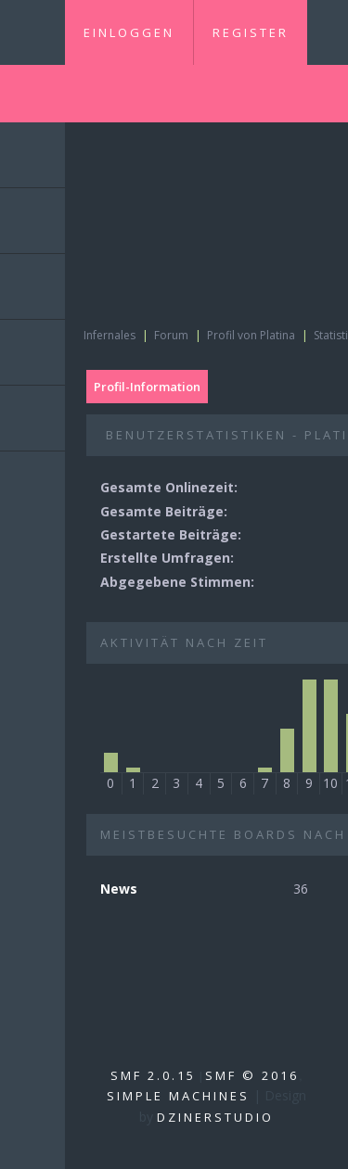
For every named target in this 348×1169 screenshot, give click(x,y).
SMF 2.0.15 (153, 1075)
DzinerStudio (215, 1117)
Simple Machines (178, 1095)
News (118, 888)
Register (251, 32)
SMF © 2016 (252, 1075)
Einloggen (129, 32)
